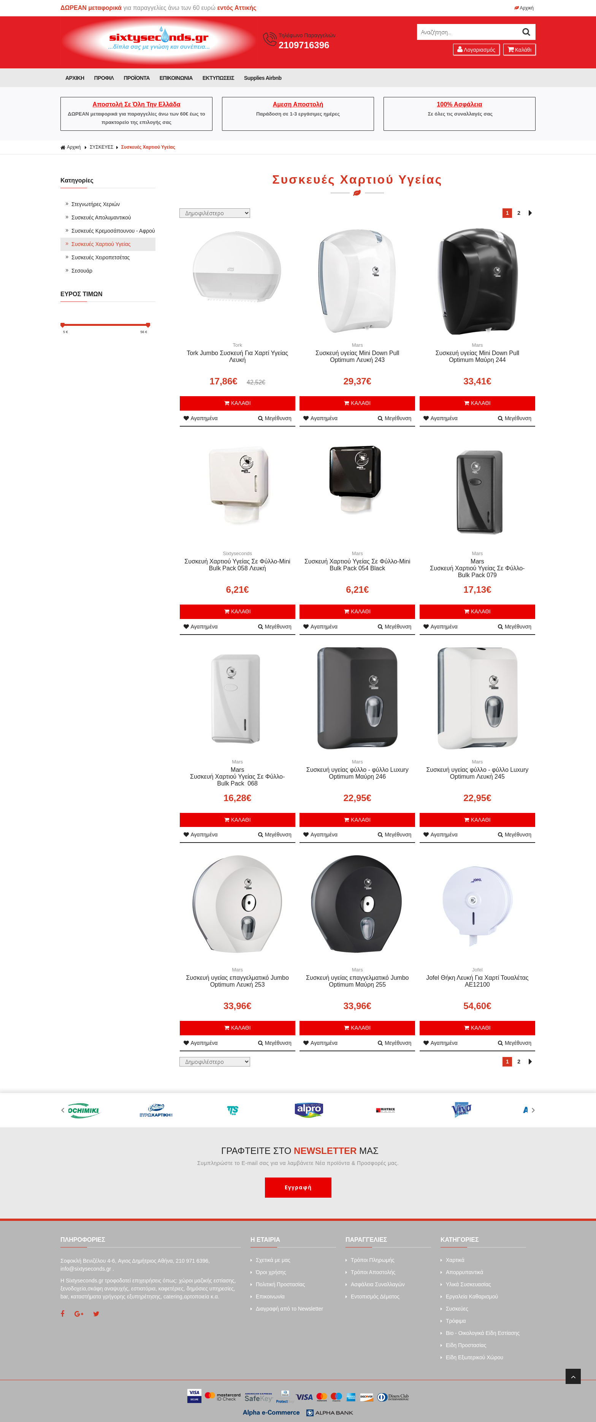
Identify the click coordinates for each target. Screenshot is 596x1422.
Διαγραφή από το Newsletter (286, 1309)
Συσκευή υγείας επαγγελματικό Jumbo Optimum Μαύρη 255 (357, 981)
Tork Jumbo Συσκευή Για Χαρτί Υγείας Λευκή (237, 356)
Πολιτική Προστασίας (277, 1284)
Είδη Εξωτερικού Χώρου (472, 1357)
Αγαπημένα (201, 418)
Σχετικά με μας (270, 1260)
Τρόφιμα (453, 1321)
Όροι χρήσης (268, 1272)
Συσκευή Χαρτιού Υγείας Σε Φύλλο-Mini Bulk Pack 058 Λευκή (237, 564)
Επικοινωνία (267, 1296)
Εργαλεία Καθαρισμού (469, 1296)
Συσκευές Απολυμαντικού (97, 217)
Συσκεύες (454, 1309)
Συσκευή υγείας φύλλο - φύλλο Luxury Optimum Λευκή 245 (477, 773)
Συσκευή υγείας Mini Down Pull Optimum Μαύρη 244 (477, 356)
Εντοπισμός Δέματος (372, 1296)
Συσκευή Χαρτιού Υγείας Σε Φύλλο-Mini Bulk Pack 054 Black (357, 564)
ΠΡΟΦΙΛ (104, 78)
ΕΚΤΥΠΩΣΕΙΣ (218, 78)
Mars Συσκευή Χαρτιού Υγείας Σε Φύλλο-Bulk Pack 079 (477, 568)
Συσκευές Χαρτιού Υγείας (148, 147)
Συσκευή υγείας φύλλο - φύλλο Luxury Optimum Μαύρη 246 (357, 773)
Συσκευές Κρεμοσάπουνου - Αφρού (109, 231)
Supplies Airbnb (263, 78)
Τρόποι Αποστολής (370, 1272)
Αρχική (524, 8)
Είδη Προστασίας (463, 1345)
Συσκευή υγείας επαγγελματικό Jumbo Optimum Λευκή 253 (237, 981)
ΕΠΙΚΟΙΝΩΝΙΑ (176, 78)
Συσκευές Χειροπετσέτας (97, 257)
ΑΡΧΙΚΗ (74, 78)
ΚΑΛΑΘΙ (237, 403)
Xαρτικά (452, 1260)
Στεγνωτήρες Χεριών (92, 204)
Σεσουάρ (78, 271)
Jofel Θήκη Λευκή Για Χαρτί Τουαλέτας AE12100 (477, 981)
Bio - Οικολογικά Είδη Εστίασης (480, 1333)
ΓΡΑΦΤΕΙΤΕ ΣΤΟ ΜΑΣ (300, 1151)
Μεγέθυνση (275, 418)
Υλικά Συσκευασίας (466, 1284)
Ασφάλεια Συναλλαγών (375, 1284)
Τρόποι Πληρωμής (370, 1260)
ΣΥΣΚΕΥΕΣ (101, 147)
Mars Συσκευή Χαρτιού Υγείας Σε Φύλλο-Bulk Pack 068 (237, 777)
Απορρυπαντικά (462, 1272)
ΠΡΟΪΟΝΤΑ (136, 78)
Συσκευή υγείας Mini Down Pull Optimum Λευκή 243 (357, 356)
